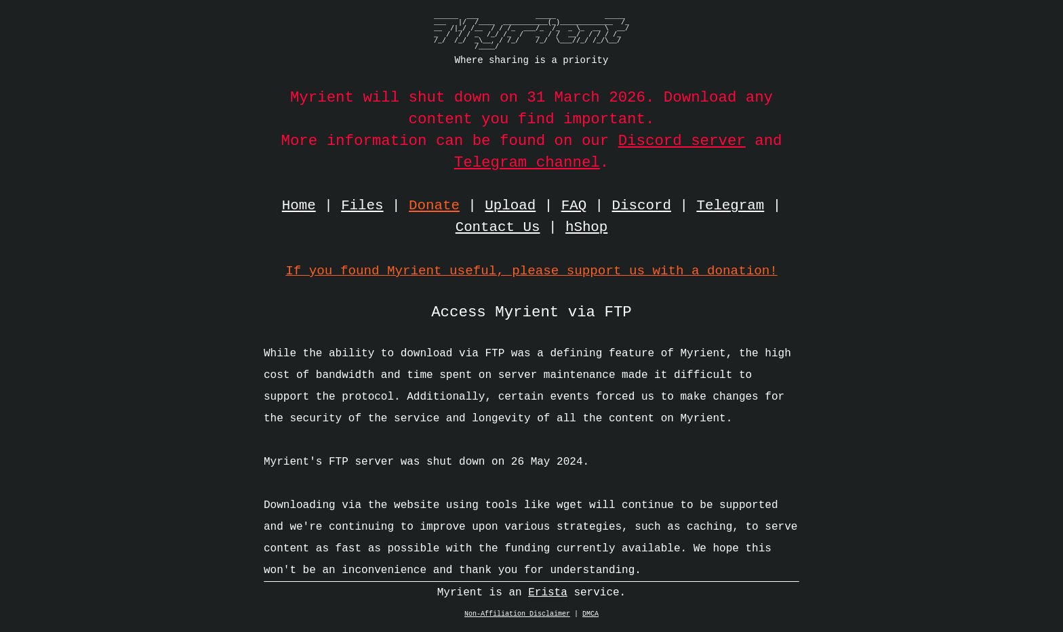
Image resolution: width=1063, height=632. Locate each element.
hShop (586, 227)
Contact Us (498, 227)
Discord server (682, 140)
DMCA (590, 618)
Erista (547, 596)
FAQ (573, 205)
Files (362, 205)
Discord (641, 205)
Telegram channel (527, 162)
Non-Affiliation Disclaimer (517, 618)
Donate (434, 205)
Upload (510, 205)
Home (299, 205)
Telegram (730, 205)
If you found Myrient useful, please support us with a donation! (531, 270)
